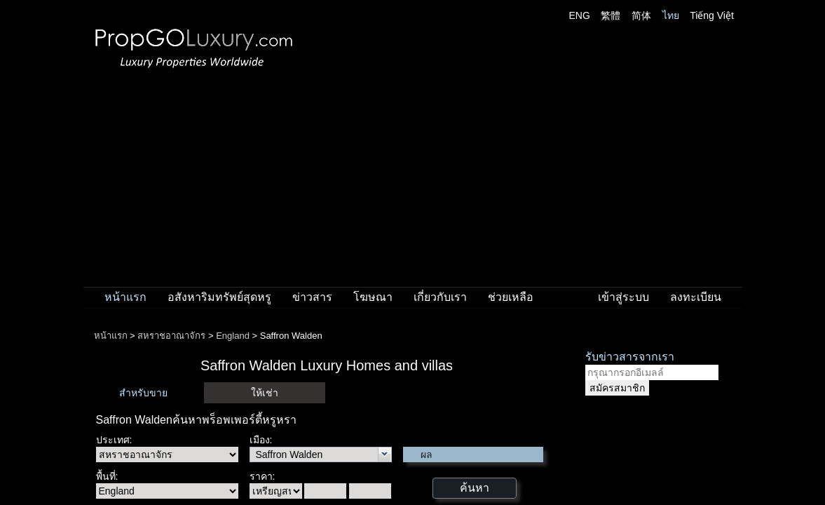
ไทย (670, 15)
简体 (641, 15)
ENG (579, 15)
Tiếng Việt (712, 15)
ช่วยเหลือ (510, 297)
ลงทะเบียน (695, 297)
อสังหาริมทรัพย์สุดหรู (219, 297)
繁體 (610, 15)
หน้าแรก (125, 297)
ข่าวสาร (312, 297)
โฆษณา (373, 297)
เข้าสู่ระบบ (623, 297)
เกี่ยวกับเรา (440, 297)
